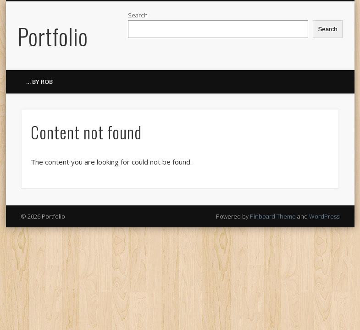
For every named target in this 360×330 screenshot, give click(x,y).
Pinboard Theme (273, 216)
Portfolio (52, 36)
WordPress (324, 216)
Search (138, 15)
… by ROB (39, 81)
